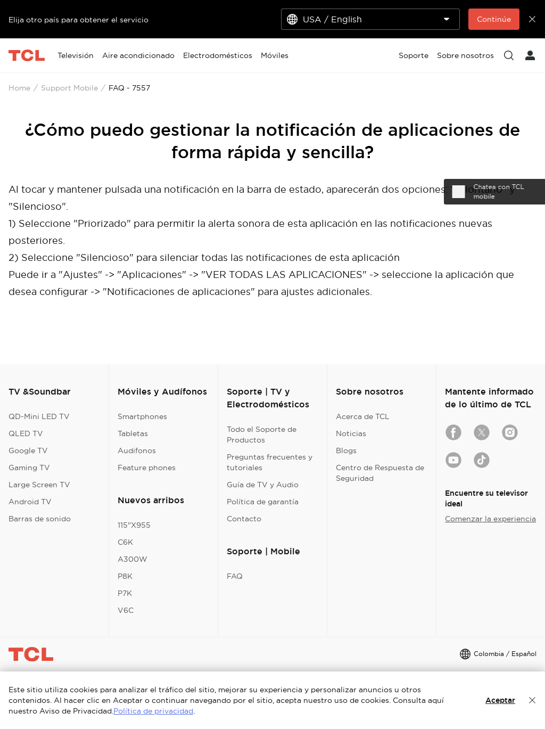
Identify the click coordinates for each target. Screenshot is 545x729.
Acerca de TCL (363, 416)
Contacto (244, 518)
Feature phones (147, 467)
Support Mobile (69, 88)
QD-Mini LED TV (39, 416)
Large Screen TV (39, 484)
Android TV (30, 501)
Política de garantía (263, 501)
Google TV (28, 450)
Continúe (494, 19)
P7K (125, 593)
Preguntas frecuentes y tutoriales (269, 462)
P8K (125, 576)
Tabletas (133, 433)
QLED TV (26, 433)
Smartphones (142, 416)
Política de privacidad (153, 711)
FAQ (235, 576)
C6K (125, 542)
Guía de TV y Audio (263, 484)
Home (19, 88)
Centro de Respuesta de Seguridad (380, 473)
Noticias (351, 433)
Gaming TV (29, 467)
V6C (126, 610)
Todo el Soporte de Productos (261, 434)
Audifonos (137, 450)
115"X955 (134, 525)
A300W (132, 559)
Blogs (346, 450)
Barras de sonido (40, 518)
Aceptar (500, 700)
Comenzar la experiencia (490, 518)
